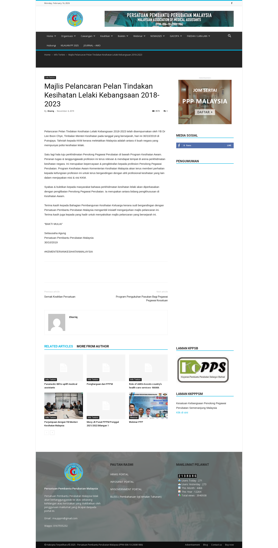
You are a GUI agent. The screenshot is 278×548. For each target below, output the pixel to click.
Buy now (229, 544)
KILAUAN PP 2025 (70, 45)
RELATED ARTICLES (58, 346)
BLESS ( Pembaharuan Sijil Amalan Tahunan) (136, 496)
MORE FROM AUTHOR (93, 346)
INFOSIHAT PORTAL (122, 481)
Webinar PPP (136, 422)
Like (229, 145)
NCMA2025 (158, 36)
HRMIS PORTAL (119, 474)
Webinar (139, 36)
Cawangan (88, 36)
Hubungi (51, 45)
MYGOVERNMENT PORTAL (126, 489)
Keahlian (106, 36)
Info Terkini (59, 54)
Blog (205, 544)
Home (51, 36)
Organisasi (68, 36)
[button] (229, 36)
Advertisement (192, 544)
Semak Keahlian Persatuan (59, 296)
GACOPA (176, 36)
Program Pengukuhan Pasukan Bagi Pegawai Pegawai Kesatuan (142, 298)
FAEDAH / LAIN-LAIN (198, 36)
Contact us (216, 544)
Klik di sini (182, 412)
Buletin (123, 36)
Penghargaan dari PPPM (100, 384)
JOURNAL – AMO (92, 45)
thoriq (51, 111)
